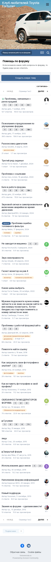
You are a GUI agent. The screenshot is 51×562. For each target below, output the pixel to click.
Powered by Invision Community (25, 558)
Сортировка (42, 86)
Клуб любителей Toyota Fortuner (20, 4)
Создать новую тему (25, 78)
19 (28, 190)
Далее (41, 91)
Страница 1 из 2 (25, 91)
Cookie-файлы (34, 552)
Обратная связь (17, 552)
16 (28, 130)
